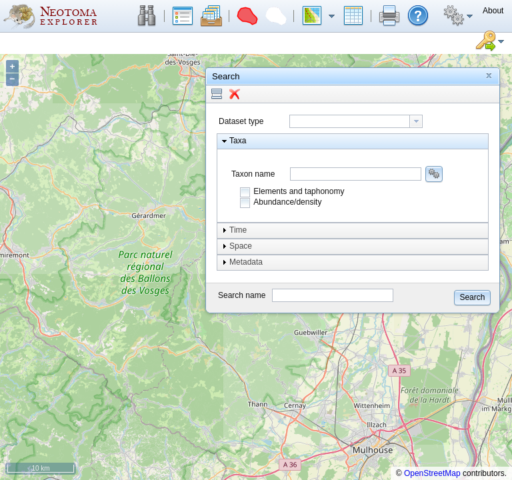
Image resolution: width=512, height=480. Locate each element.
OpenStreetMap (432, 473)
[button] (147, 16)
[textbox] (349, 121)
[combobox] (356, 121)
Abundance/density (287, 202)
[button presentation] (416, 121)
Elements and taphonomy (298, 191)
